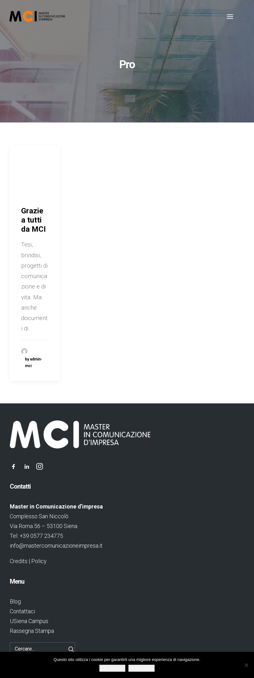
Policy (38, 561)
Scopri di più (141, 668)
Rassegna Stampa (32, 630)
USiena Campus (29, 621)
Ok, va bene (112, 668)
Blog (15, 601)
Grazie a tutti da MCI (33, 220)
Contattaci (22, 611)
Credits (18, 561)
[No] (246, 665)
